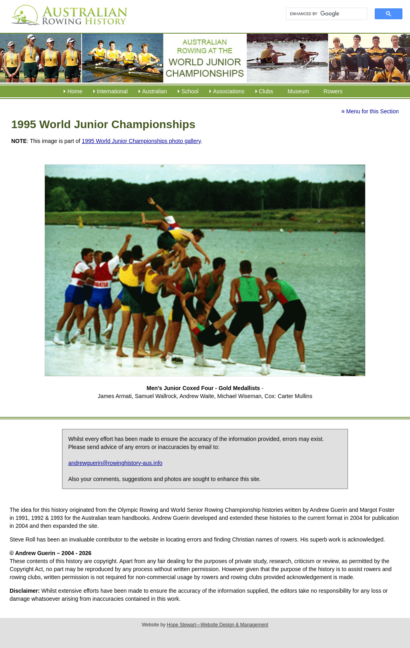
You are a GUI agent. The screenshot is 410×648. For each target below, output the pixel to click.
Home (74, 91)
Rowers (333, 91)
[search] (323, 14)
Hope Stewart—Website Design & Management (217, 625)
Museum (298, 91)
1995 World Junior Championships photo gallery (141, 141)
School (190, 91)
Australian (154, 91)
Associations (229, 91)
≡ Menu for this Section (370, 111)
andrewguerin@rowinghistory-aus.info (115, 463)
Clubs (266, 91)
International (112, 91)
